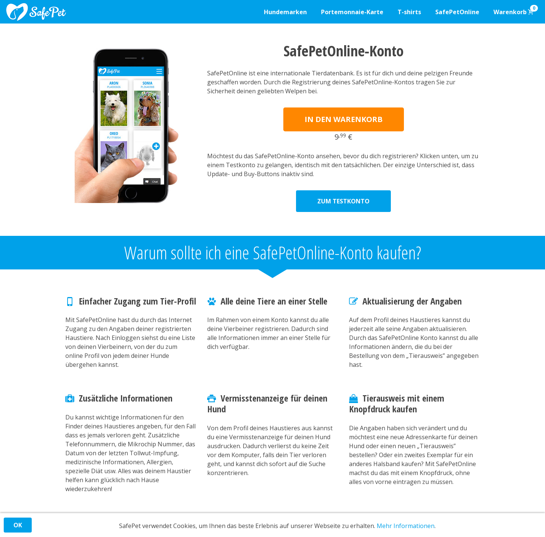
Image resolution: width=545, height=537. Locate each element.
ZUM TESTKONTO (343, 201)
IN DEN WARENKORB (344, 119)
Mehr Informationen (406, 526)
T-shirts (409, 12)
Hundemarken (285, 12)
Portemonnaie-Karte (352, 12)
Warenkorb (515, 10)
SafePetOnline (457, 12)
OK (17, 525)
